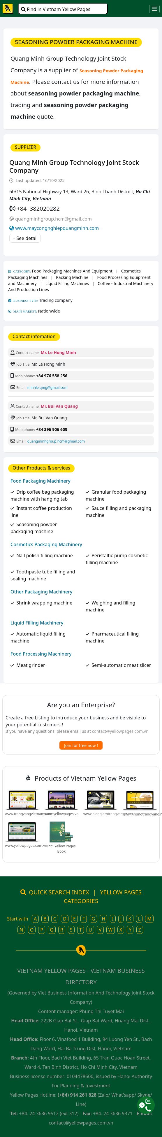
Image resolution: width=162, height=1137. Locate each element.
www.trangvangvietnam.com (28, 813)
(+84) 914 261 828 (77, 1095)
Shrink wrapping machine (44, 603)
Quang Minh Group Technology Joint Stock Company (74, 166)
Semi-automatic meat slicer (121, 665)
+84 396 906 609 (51, 429)
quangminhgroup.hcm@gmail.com (53, 219)
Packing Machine (72, 277)
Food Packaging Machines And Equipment (72, 271)
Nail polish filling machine (44, 555)
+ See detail (25, 238)
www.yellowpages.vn (61, 813)
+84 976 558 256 (51, 375)
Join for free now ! (81, 745)
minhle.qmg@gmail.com (47, 387)
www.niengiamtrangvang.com (108, 813)
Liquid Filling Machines (67, 283)
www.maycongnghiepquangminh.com (57, 228)
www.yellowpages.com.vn (26, 845)
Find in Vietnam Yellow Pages (55, 9)
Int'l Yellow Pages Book (61, 849)
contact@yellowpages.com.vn (120, 731)
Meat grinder (30, 665)
